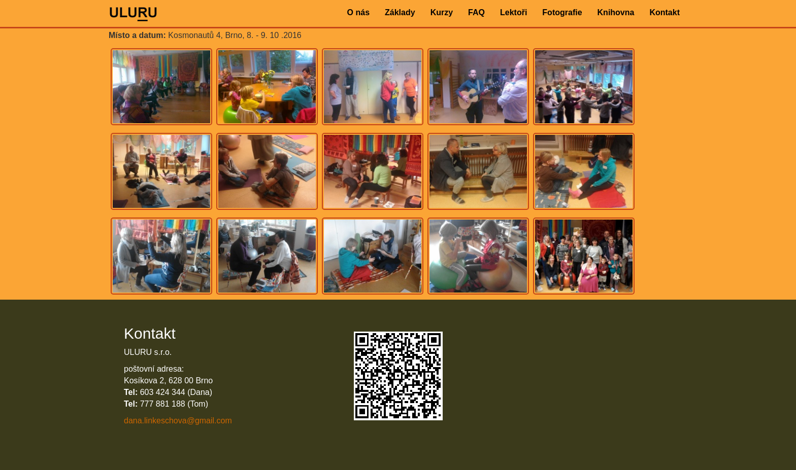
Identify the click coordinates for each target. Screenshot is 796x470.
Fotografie (562, 12)
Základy (400, 12)
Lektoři (513, 12)
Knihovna (616, 12)
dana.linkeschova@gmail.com (178, 420)
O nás (358, 12)
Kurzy (441, 12)
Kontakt (664, 12)
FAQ (476, 12)
